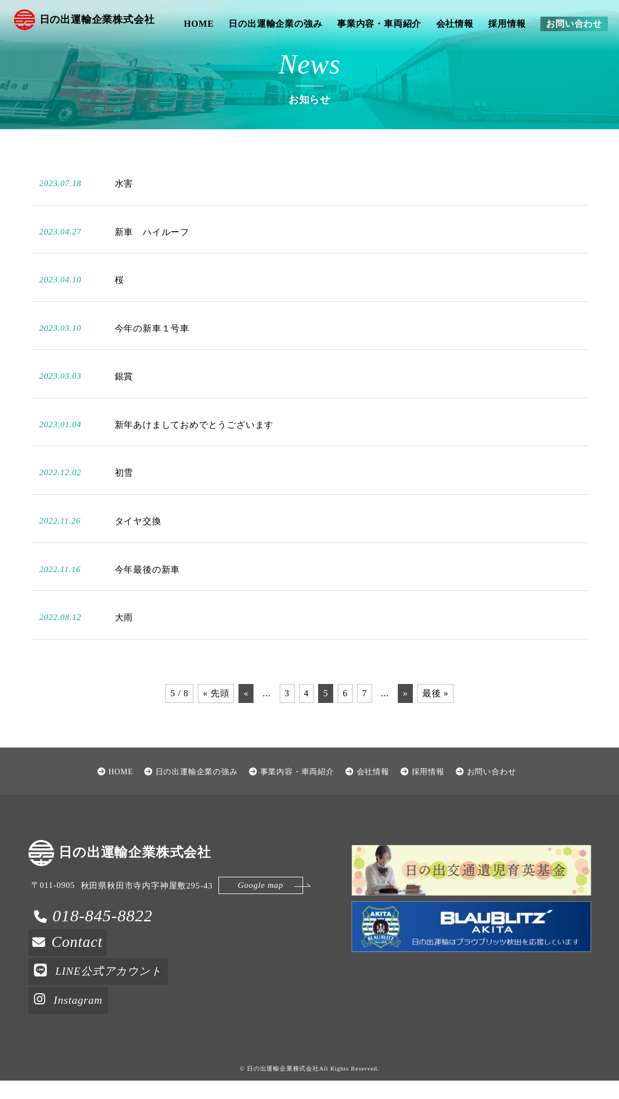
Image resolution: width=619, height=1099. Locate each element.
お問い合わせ (574, 23)
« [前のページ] (245, 720)
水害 (124, 210)
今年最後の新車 (148, 596)
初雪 (124, 500)
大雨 (124, 644)
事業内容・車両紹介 (379, 23)
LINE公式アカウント (105, 994)
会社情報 (455, 23)
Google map (252, 916)
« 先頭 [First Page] (216, 720)
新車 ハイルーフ (152, 258)
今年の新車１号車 (152, 355)
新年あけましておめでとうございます (194, 451)
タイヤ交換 (138, 548)
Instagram (71, 1021)
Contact (80, 967)
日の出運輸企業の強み (275, 23)
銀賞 (124, 403)
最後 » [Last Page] (435, 720)
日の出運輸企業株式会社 (89, 23)
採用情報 (506, 23)
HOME (199, 23)
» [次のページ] (405, 720)
